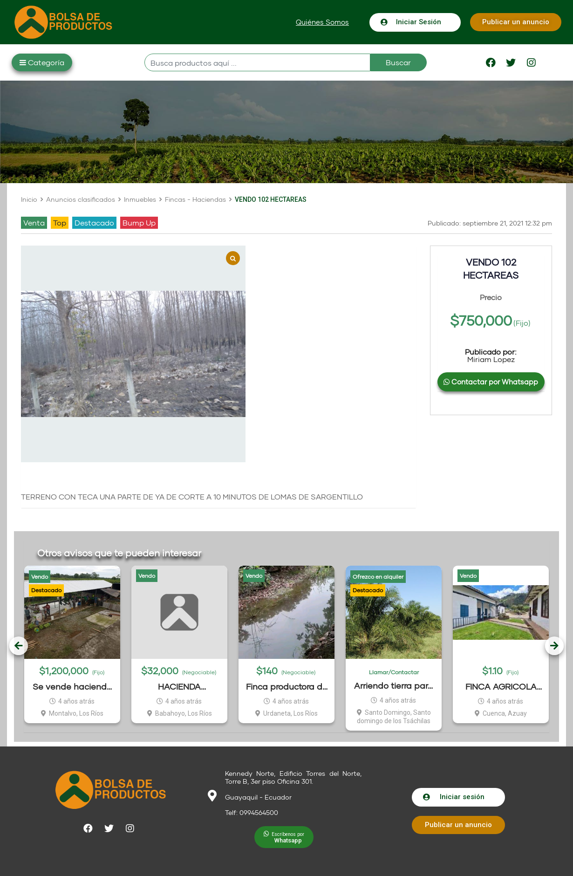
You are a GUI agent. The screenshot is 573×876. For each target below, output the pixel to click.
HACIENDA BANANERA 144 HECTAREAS (179, 686)
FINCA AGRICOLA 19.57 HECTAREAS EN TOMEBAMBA (501, 686)
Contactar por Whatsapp (490, 381)
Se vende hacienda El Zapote (72, 686)
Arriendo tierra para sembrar (393, 685)
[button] (322, 22)
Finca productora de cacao (286, 686)
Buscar (398, 62)
